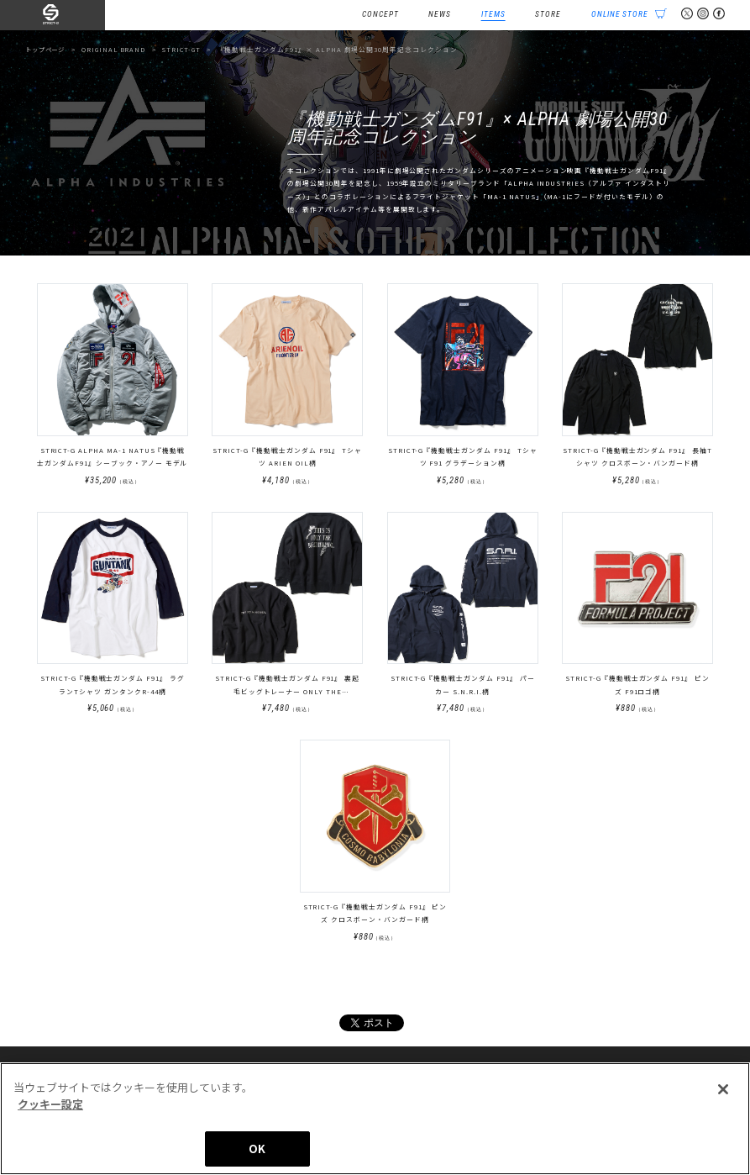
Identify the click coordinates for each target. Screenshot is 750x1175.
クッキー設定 (50, 1104)
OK (257, 1149)
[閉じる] (723, 1089)
